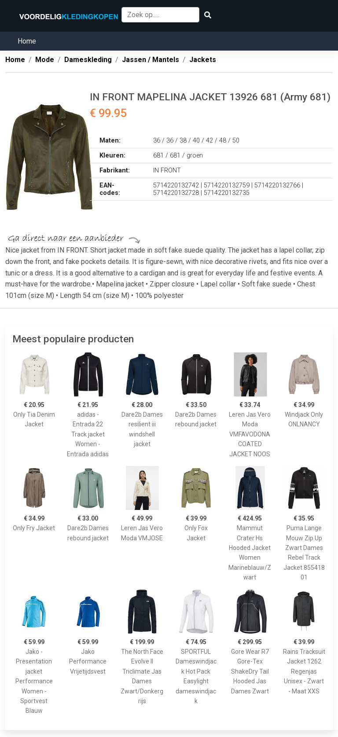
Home (27, 41)
